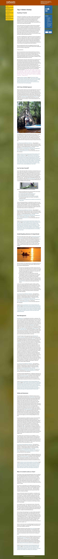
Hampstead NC (23, 385)
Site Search (47, 30)
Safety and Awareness (22, 393)
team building (23, 549)
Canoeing (25, 79)
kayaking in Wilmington (33, 309)
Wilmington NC (36, 467)
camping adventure (20, 547)
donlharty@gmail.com (44, 3)
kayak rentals (19, 160)
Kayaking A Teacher (22, 12)
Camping (26, 157)
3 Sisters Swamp (36, 155)
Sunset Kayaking (31, 387)
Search (50, 32)
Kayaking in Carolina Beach (26, 160)
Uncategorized (22, 155)
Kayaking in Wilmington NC (23, 161)
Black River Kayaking (32, 223)
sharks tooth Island (33, 310)
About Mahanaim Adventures (9, 11)
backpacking (26, 304)
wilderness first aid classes (24, 542)
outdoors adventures (33, 81)
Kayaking (25, 77)
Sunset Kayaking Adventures (30, 228)
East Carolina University (24, 375)
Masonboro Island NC (25, 81)
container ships (23, 328)
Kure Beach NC (38, 385)
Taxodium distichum (25, 96)
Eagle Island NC (24, 384)
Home (7, 6)
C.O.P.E (33, 338)
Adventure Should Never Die (49, 21)
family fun (33, 79)
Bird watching (21, 79)
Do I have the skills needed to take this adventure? (27, 193)
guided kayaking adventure (36, 236)
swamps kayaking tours (27, 163)
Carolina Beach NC (37, 383)
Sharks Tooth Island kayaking (26, 82)
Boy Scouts (31, 542)
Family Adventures (20, 158)
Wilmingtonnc (35, 549)
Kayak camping (29, 385)
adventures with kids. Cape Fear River (30, 78)
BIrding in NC (34, 382)
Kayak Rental (8, 17)
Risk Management (21, 315)
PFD (24, 426)
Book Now (8, 8)
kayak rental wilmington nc (35, 159)
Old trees (33, 161)
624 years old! (35, 96)
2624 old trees (32, 77)
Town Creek (24, 147)
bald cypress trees (22, 157)
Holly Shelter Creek (32, 148)
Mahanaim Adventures (28, 293)
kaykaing (29, 161)
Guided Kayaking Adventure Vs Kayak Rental (28, 234)
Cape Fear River (35, 328)
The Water (48, 17)
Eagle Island (29, 79)
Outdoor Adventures (26, 310)
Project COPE (32, 528)
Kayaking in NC (21, 466)
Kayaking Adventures (8, 14)
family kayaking (32, 224)
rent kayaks (26, 149)
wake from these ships (28, 409)
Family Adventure (30, 384)
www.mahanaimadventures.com (23, 150)
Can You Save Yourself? (23, 168)
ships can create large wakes (22, 329)
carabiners (19, 342)
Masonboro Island (22, 148)
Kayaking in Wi (35, 548)
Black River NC (22, 383)
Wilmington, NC (22, 537)
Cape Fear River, (28, 147)
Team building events (29, 549)
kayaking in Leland (34, 160)
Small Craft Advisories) (31, 178)
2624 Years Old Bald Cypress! (24, 87)
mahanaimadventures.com (30, 556)
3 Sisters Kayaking (26, 222)
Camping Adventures (32, 157)
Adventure (22, 77)
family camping (23, 224)
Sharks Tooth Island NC (24, 387)
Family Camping (31, 304)
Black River (27, 148)
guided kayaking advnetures (34, 158)
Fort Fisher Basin (26, 158)
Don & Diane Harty (20, 293)
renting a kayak (20, 237)
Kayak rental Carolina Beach (28, 80)
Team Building (35, 462)
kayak (37, 146)
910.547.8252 (47, 2)
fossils (36, 79)
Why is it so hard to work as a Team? (26, 471)
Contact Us (8, 19)
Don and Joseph (26, 538)
